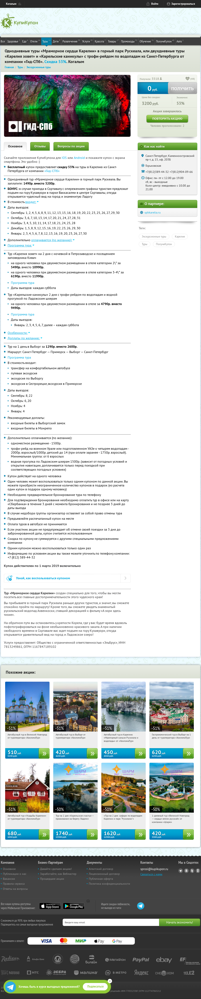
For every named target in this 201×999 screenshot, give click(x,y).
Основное (15, 146)
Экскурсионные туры (154, 236)
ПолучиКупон (165, 41)
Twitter (192, 870)
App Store (50, 906)
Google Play (73, 906)
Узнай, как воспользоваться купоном (43, 578)
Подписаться (95, 986)
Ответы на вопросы (15, 889)
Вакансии (9, 879)
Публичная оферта (101, 879)
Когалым (11, 4)
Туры (46, 41)
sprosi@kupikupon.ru (154, 869)
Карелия (180, 236)
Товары (113, 41)
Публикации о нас (14, 874)
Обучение (147, 41)
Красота (100, 41)
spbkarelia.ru (152, 212)
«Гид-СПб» (52, 171)
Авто (180, 41)
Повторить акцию (167, 118)
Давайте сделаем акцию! (56, 869)
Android (80, 158)
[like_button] (188, 79)
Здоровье (13, 41)
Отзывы (40, 146)
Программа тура (22, 283)
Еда (25, 41)
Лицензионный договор (104, 874)
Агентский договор (101, 869)
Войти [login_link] (154, 4)
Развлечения (71, 41)
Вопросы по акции (71, 146)
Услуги (87, 41)
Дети (56, 41)
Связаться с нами (151, 874)
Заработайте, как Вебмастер (58, 874)
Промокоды (129, 41)
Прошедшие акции (52, 879)
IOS (65, 158)
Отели (35, 41)
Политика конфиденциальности (109, 883)
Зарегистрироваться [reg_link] (183, 4)
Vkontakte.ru (186, 870)
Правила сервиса (14, 883)
